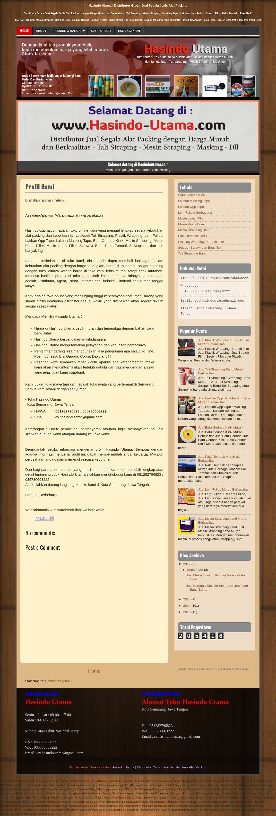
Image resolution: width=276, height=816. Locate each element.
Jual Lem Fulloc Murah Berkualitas (223, 488)
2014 (186, 604)
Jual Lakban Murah (237, 667)
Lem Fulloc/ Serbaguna (195, 212)
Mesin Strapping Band (194, 230)
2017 (186, 562)
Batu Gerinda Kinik (192, 195)
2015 (186, 598)
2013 (186, 610)
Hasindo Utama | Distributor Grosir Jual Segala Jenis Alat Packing (159, 767)
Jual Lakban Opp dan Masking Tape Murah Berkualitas (224, 399)
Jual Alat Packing (204, 667)
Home (24, 30)
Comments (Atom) (58, 681)
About (41, 31)
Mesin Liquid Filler (191, 218)
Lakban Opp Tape (191, 207)
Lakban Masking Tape (194, 201)
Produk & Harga (67, 31)
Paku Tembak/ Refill (192, 236)
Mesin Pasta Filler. (191, 224)
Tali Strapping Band (192, 253)
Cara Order (101, 31)
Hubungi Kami (129, 31)
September (195, 568)
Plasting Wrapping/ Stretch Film (201, 242)
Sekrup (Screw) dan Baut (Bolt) (201, 247)
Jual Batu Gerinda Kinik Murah (220, 426)
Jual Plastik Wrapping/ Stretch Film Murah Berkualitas (223, 340)
